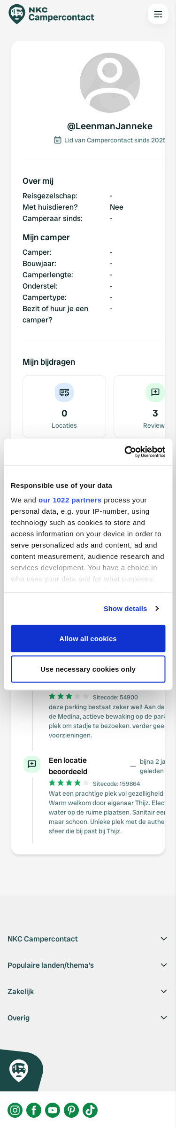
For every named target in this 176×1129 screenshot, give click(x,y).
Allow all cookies (88, 638)
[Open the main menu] (158, 14)
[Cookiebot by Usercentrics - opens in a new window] (125, 452)
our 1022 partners (69, 500)
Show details (125, 608)
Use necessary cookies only (88, 669)
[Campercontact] (56, 14)
